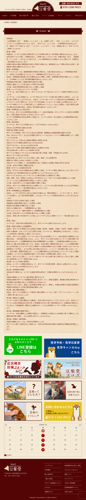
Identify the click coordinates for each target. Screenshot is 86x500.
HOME (4, 15)
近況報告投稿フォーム (71, 487)
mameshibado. (41, 497)
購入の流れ (35, 15)
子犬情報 (13, 15)
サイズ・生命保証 (48, 15)
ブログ (60, 15)
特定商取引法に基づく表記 (73, 465)
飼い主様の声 (24, 15)
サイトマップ (69, 478)
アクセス (68, 15)
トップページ (49, 465)
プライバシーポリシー (71, 470)
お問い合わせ (79, 15)
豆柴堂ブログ (49, 491)
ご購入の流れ (49, 478)
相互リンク (68, 474)
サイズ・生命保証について (53, 483)
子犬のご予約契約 (70, 483)
